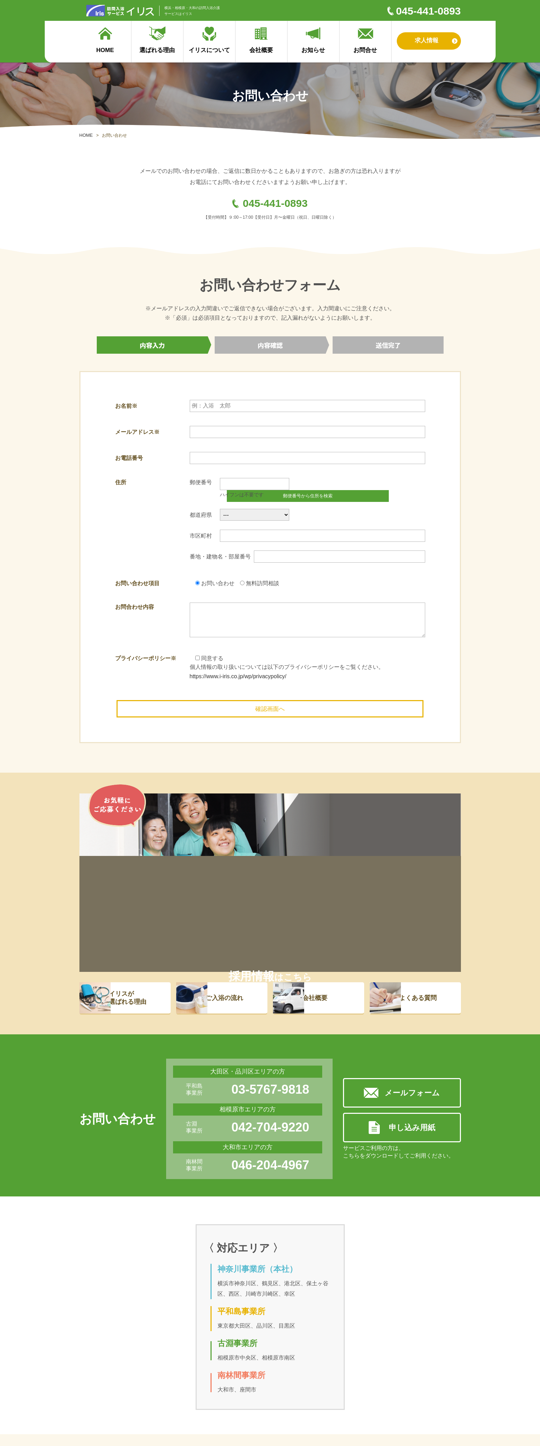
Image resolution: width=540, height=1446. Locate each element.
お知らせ (318, 1388)
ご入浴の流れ (233, 874)
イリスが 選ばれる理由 (136, 874)
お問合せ (318, 1398)
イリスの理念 (217, 1398)
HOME (86, 135)
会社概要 (323, 874)
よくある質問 (426, 874)
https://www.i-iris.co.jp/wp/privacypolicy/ (238, 668)
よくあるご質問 (145, 1398)
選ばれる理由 (98, 1375)
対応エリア (215, 1407)
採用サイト (273, 1388)
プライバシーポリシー (226, 1416)
